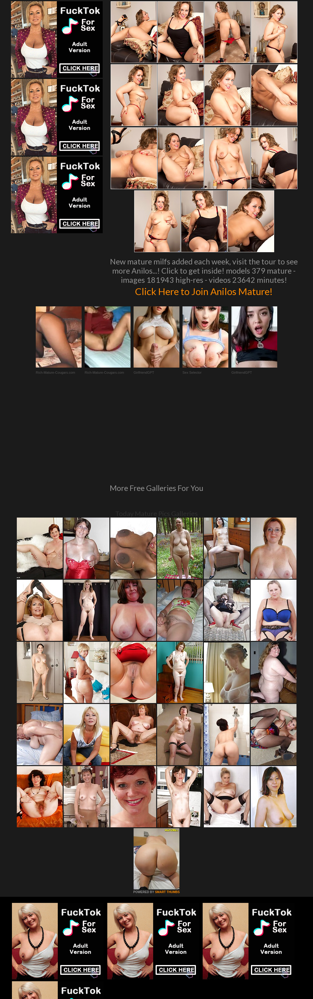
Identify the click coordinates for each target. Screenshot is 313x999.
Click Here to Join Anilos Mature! (204, 290)
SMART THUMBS (167, 808)
